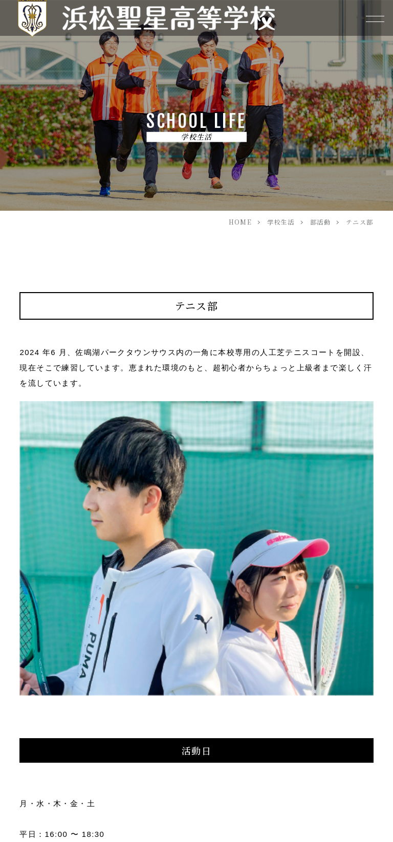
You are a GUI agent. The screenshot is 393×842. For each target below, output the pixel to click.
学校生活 (281, 221)
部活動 (320, 221)
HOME (240, 221)
